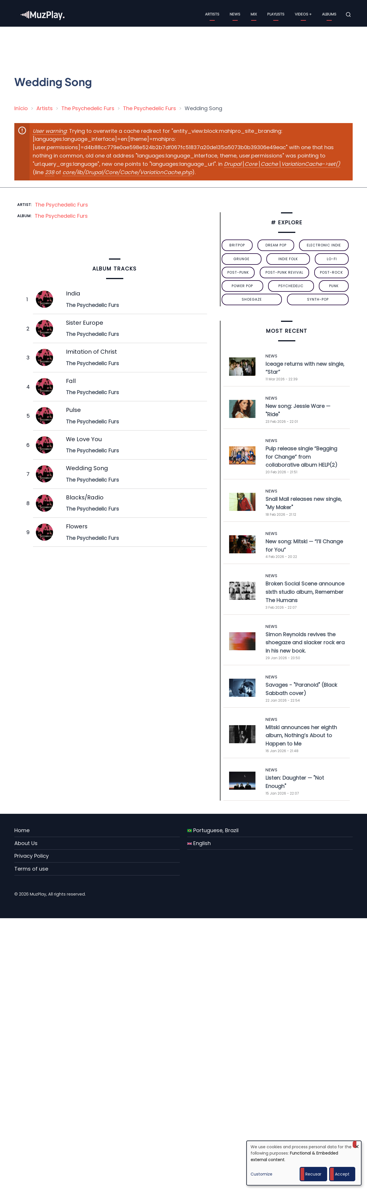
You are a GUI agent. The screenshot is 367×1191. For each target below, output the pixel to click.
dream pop (276, 245)
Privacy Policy (31, 855)
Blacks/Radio (85, 497)
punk (334, 285)
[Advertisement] (186, 47)
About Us (26, 843)
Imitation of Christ (91, 352)
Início (21, 108)
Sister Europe (84, 323)
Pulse (73, 410)
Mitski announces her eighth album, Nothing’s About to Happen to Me (301, 736)
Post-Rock (331, 272)
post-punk (238, 272)
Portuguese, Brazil (213, 830)
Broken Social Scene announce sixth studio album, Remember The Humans (305, 592)
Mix (254, 14)
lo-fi (332, 258)
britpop (237, 245)
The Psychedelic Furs (87, 108)
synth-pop (318, 299)
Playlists (275, 14)
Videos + (303, 14)
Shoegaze (252, 299)
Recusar (313, 1174)
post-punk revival (284, 272)
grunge (241, 258)
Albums (329, 14)
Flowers (76, 526)
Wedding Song (87, 468)
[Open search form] (348, 14)
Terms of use (31, 868)
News (235, 14)
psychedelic (291, 285)
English (199, 843)
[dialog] (304, 1163)
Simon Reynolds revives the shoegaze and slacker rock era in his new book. (305, 643)
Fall (71, 381)
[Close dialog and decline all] (357, 1144)
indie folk (288, 258)
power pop (242, 285)
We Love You (84, 439)
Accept (342, 1174)
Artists (212, 14)
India (73, 293)
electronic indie (324, 245)
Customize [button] (261, 1174)
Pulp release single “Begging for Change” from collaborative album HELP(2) (301, 457)
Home (22, 830)
